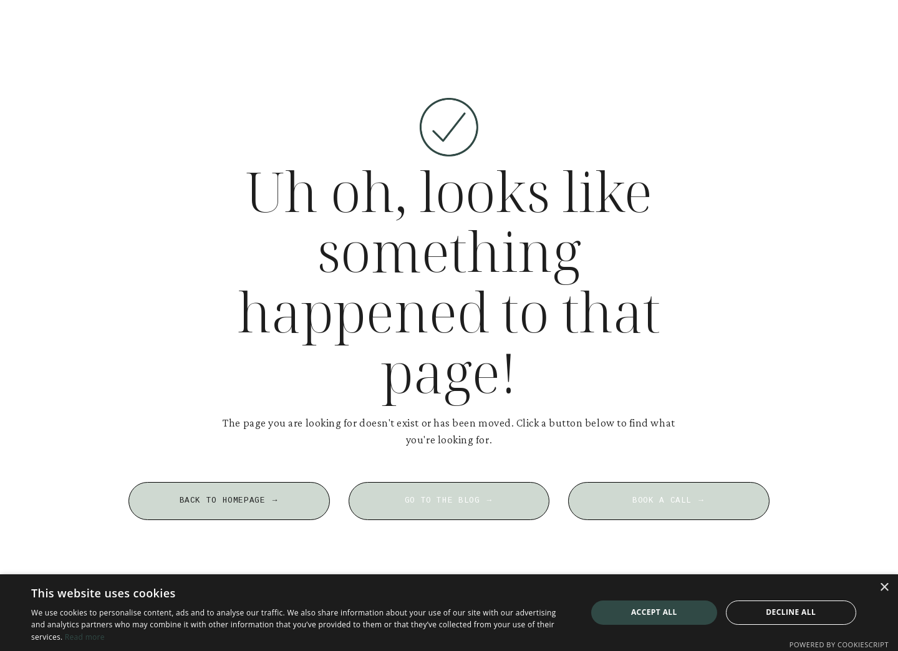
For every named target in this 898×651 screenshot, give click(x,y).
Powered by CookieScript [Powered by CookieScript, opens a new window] (839, 644)
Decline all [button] (791, 612)
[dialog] (449, 612)
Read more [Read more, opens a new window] (85, 637)
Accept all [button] (654, 612)
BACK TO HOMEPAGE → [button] (229, 500)
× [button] (884, 587)
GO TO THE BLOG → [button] (449, 500)
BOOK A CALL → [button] (668, 500)
